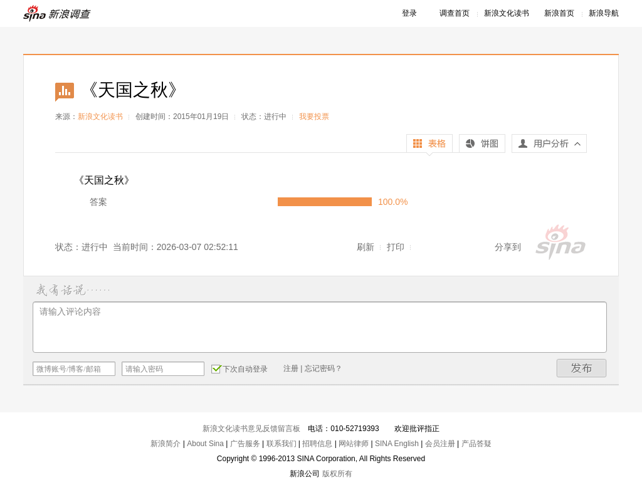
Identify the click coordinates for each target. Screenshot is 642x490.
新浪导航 (604, 13)
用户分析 (549, 146)
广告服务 (245, 443)
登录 (409, 13)
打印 (395, 247)
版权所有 (337, 473)
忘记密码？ (323, 368)
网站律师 (354, 443)
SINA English (397, 443)
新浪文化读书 (506, 13)
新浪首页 (559, 13)
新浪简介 (165, 443)
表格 (429, 145)
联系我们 (281, 443)
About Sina (205, 443)
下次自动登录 (239, 368)
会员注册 (440, 443)
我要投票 (314, 116)
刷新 (365, 247)
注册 (290, 368)
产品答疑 (476, 443)
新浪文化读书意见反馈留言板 (251, 428)
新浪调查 (57, 13)
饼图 (482, 145)
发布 (582, 368)
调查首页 (454, 13)
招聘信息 (317, 443)
